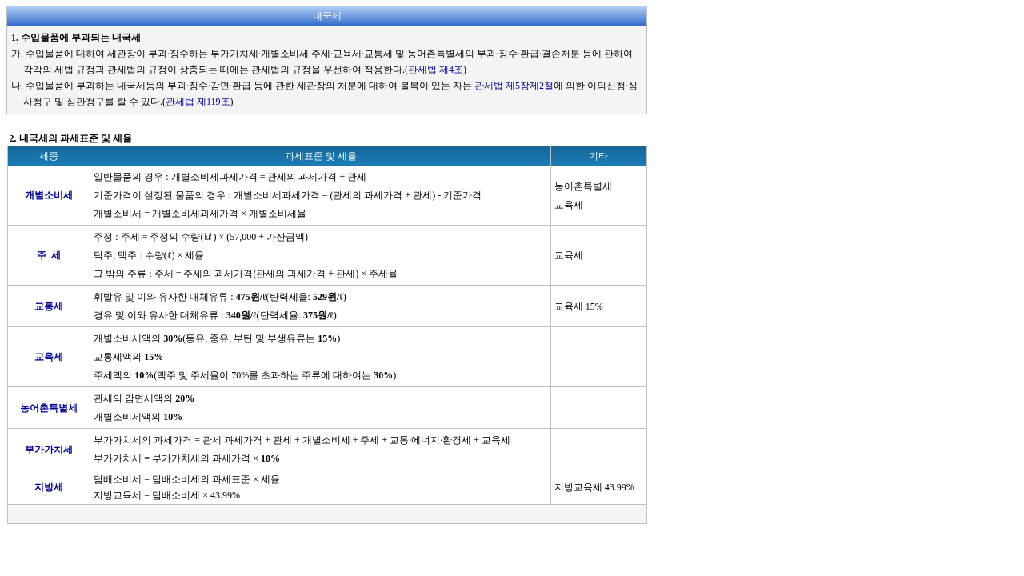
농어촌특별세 (49, 408)
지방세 (48, 487)
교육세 (48, 356)
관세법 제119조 (198, 101)
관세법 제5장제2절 (514, 85)
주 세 (49, 255)
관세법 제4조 (435, 69)
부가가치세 (49, 449)
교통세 (48, 306)
